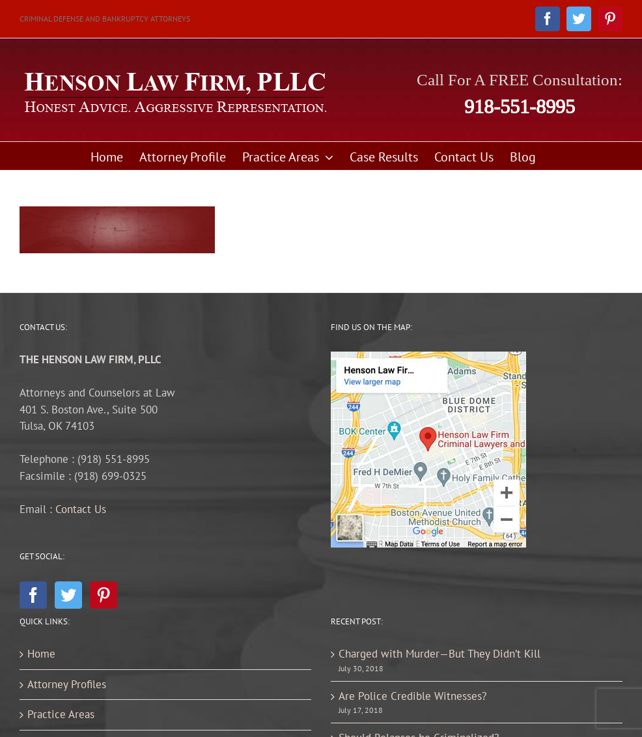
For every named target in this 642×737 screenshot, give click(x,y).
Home (41, 654)
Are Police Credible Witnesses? (412, 696)
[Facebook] (33, 595)
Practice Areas (60, 714)
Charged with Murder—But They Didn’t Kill (439, 654)
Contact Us (80, 509)
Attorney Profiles (66, 684)
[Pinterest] (103, 595)
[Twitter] (68, 595)
